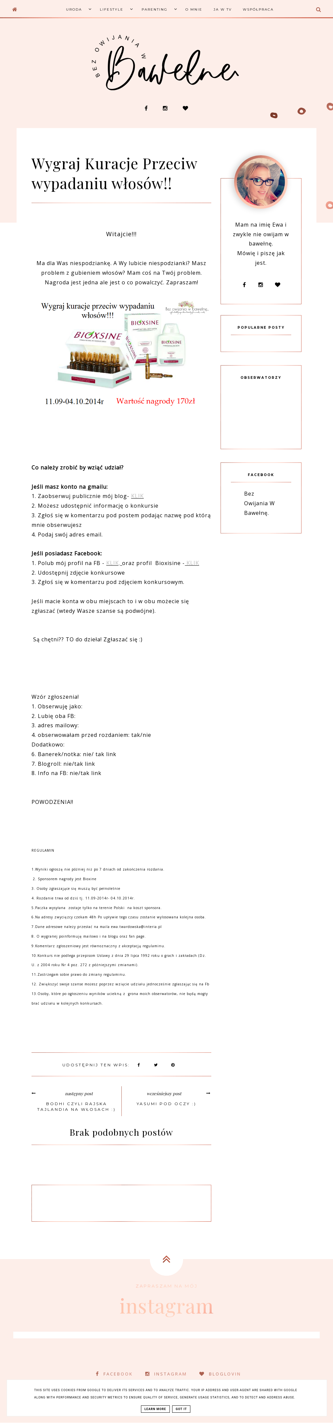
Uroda (74, 9)
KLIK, (114, 563)
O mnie (193, 9)
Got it (181, 1409)
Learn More (155, 1409)
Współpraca (258, 9)
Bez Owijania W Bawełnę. (259, 514)
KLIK (137, 496)
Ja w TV (223, 9)
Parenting (154, 9)
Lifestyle (111, 9)
